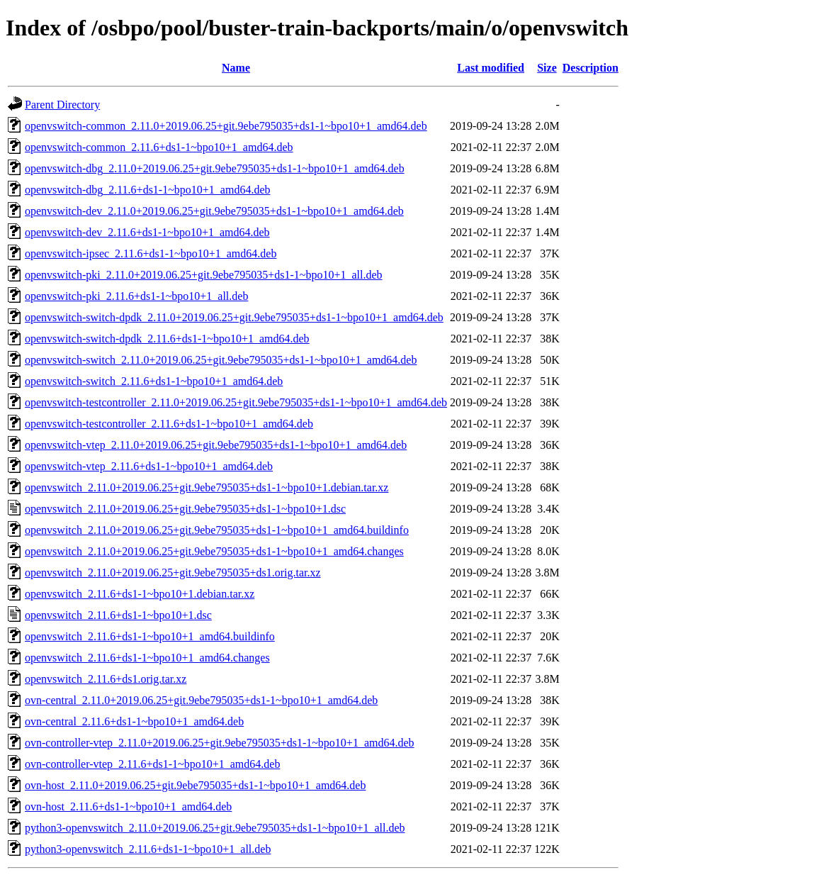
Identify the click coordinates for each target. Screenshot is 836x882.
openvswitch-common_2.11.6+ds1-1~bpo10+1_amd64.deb (159, 147)
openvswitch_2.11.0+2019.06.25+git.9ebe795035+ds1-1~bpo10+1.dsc (185, 509)
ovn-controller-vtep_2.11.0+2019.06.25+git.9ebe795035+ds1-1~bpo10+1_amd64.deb (219, 743)
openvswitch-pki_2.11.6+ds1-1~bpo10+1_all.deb (136, 296)
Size (547, 68)
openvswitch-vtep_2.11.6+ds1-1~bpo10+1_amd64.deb (149, 466)
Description (590, 68)
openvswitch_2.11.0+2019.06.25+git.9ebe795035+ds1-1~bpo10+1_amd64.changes (214, 551)
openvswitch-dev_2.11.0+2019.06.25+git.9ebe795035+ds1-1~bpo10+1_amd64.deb (214, 211)
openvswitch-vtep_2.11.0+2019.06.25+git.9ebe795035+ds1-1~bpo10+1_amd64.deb (216, 445)
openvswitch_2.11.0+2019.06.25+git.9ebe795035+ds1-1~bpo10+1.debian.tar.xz (206, 487)
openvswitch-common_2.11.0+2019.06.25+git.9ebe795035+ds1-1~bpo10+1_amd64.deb (226, 126)
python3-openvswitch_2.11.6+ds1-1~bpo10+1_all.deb (148, 849)
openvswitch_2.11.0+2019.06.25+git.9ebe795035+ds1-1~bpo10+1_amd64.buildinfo (217, 530)
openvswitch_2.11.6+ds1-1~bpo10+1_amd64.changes (147, 658)
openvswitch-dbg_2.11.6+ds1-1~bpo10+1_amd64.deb (148, 190)
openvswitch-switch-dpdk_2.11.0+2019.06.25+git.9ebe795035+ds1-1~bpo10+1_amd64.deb (234, 317)
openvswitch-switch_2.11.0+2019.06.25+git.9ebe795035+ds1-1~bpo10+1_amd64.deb (221, 360)
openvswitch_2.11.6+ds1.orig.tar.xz (105, 679)
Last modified (490, 68)
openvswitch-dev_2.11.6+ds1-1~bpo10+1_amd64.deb (147, 232)
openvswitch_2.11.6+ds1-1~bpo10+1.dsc (118, 615)
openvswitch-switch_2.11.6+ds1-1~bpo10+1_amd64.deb (154, 381)
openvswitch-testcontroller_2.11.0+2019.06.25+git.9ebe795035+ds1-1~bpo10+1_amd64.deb (236, 402)
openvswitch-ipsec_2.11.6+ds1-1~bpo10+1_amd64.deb (150, 253)
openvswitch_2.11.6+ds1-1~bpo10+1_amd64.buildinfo (150, 636)
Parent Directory (62, 105)
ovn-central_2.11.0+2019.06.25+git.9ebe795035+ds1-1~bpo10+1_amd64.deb (201, 700)
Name (236, 68)
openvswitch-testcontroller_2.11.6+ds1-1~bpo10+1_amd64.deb (169, 424)
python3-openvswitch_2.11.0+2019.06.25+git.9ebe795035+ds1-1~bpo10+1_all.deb (215, 828)
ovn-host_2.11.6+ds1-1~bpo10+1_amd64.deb (128, 806)
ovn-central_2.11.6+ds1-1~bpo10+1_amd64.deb (134, 721)
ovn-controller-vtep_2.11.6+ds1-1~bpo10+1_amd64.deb (152, 764)
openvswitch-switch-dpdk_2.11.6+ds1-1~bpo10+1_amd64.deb (167, 339)
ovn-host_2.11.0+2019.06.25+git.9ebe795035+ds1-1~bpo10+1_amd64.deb (195, 785)
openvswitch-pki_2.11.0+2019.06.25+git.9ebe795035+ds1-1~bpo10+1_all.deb (204, 275)
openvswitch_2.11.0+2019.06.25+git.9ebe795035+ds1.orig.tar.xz (173, 572)
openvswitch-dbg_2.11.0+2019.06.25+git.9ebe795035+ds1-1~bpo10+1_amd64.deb (215, 168)
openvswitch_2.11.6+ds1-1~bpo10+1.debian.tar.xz (139, 594)
